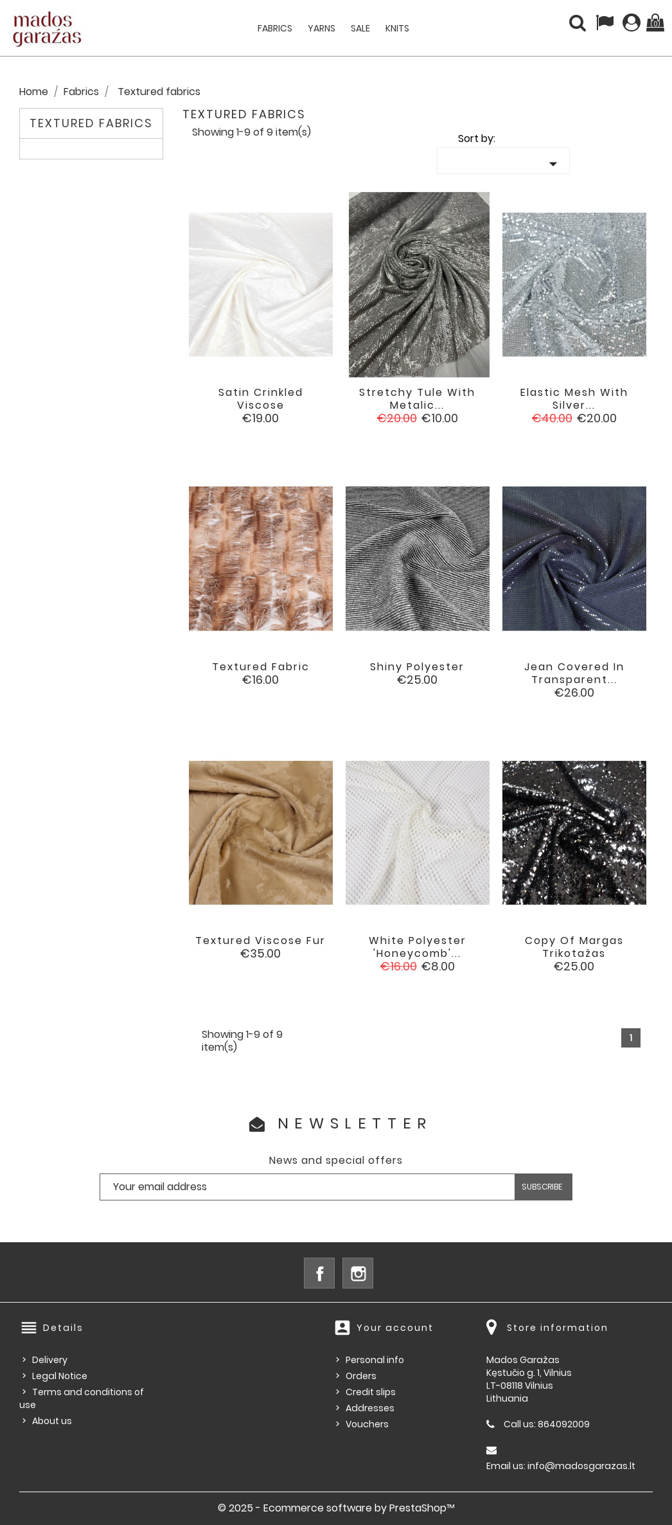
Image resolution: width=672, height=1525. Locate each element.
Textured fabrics (91, 123)
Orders (361, 1375)
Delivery (49, 1359)
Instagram (358, 1273)
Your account (395, 1327)
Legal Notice (59, 1375)
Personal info (375, 1359)
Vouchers (367, 1424)
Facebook (319, 1273)
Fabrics (275, 28)
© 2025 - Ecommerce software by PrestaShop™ (336, 1508)
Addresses (370, 1408)
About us (52, 1420)
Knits (397, 28)
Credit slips (371, 1392)
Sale (360, 28)
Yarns (321, 28)
